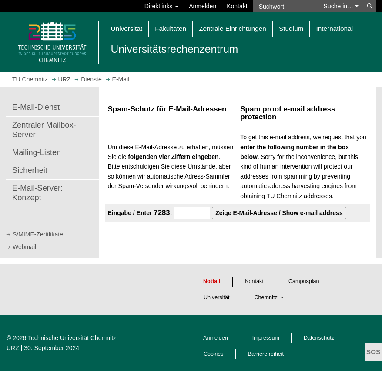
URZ (13, 347)
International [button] (334, 28)
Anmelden (202, 6)
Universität (217, 297)
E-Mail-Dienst (36, 107)
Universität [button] (127, 28)
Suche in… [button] (341, 6)
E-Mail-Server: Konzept (37, 193)
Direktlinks (161, 6)
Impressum (265, 338)
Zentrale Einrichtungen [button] (232, 28)
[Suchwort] (285, 6)
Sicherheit (29, 170)
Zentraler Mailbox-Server (44, 130)
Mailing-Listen (36, 152)
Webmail (24, 246)
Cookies (214, 354)
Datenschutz (319, 338)
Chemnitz (266, 297)
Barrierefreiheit (266, 354)
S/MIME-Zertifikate (38, 234)
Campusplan (303, 281)
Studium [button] (291, 28)
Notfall (211, 281)
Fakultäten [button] (170, 28)
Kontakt (237, 6)
